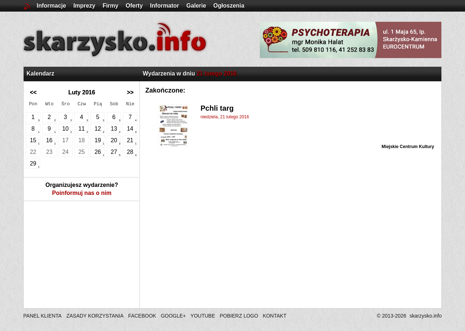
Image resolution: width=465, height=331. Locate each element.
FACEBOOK (142, 316)
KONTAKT (274, 316)
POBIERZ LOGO (239, 316)
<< (33, 92)
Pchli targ (217, 108)
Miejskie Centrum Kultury (407, 146)
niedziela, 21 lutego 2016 (225, 116)
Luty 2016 (81, 92)
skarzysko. (425, 316)
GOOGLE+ (173, 316)
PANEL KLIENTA (43, 316)
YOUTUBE (202, 316)
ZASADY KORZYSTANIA (95, 316)
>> (130, 92)
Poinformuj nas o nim (82, 193)
